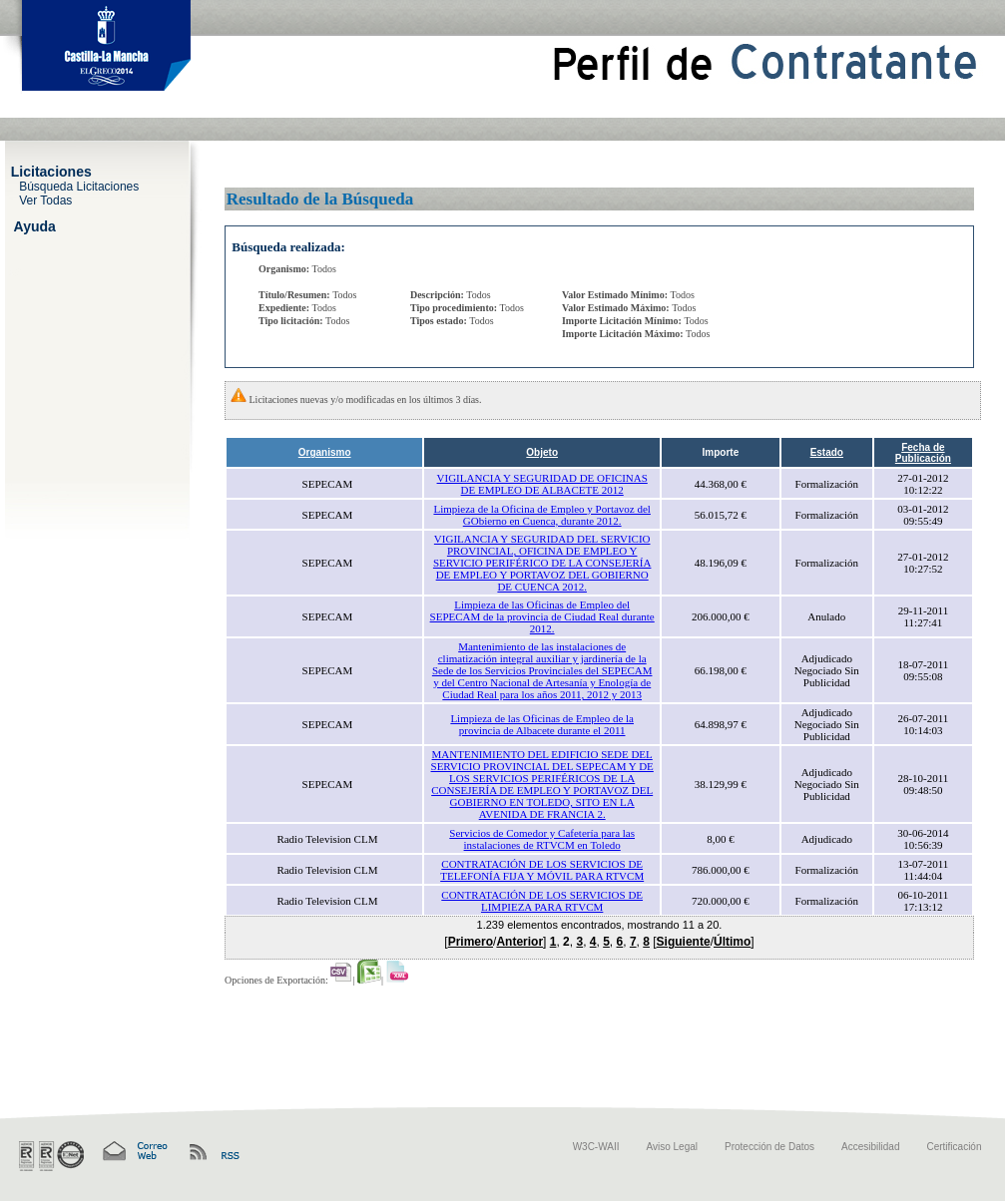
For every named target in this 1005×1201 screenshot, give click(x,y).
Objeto (542, 452)
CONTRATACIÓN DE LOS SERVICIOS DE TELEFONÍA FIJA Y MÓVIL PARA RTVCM (542, 870)
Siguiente (684, 942)
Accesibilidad (870, 1146)
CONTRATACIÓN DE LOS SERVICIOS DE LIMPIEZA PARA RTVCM (542, 901)
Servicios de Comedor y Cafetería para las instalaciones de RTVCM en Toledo (542, 839)
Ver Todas (45, 199)
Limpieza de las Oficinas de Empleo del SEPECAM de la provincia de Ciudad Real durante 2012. (542, 616)
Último (732, 942)
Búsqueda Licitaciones (79, 186)
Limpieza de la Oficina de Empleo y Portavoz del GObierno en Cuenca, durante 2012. (541, 515)
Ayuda (35, 225)
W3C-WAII (596, 1146)
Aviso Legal (673, 1146)
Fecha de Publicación (923, 453)
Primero (470, 942)
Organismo (324, 452)
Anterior (519, 942)
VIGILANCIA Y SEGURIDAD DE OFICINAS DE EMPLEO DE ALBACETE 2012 (542, 484)
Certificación (953, 1146)
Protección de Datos (769, 1146)
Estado (826, 452)
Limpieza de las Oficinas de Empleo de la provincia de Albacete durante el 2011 (542, 724)
